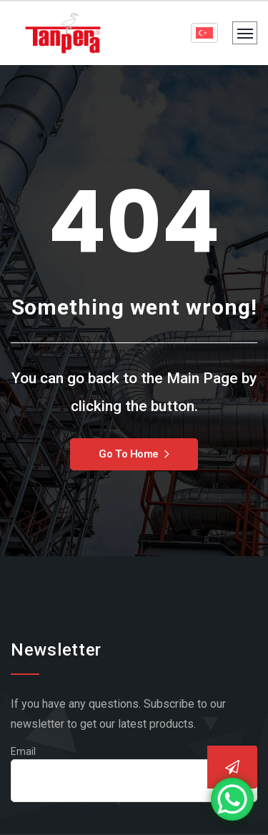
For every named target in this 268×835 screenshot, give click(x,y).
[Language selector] (204, 33)
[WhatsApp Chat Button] (232, 799)
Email (23, 751)
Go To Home (134, 454)
